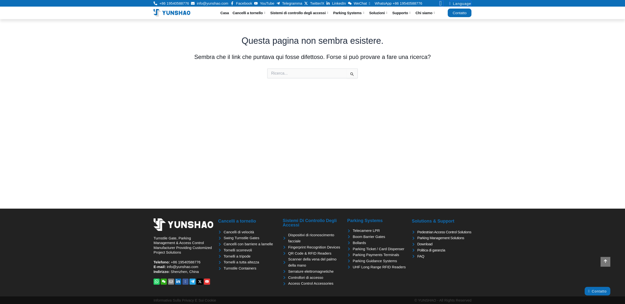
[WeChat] (164, 282)
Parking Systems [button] (348, 13)
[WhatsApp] (157, 282)
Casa (224, 13)
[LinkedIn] (178, 282)
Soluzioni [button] (378, 13)
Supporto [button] (401, 13)
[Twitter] (200, 282)
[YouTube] (207, 282)
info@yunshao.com (182, 267)
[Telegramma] (193, 282)
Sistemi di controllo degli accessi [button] (299, 13)
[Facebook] (185, 282)
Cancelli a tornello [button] (249, 13)
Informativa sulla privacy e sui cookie (185, 300)
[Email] (171, 282)
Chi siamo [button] (425, 13)
